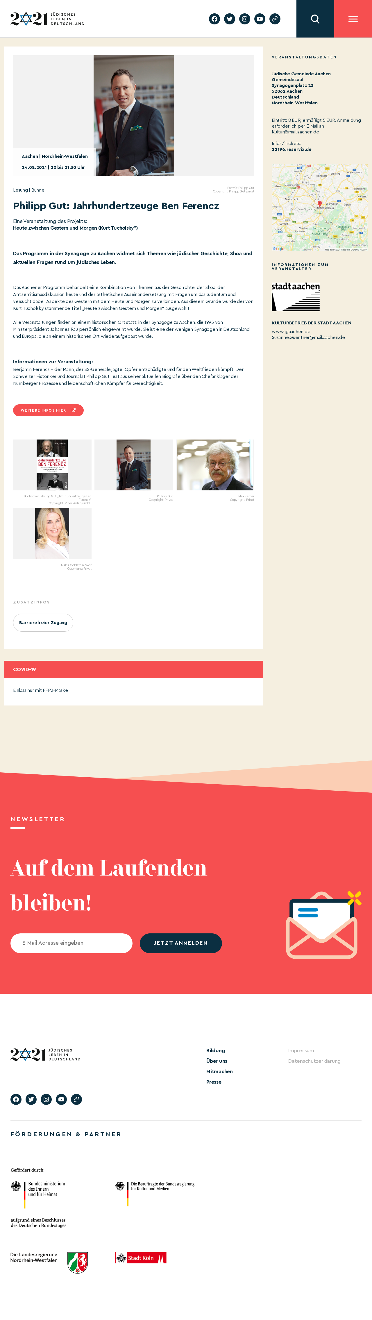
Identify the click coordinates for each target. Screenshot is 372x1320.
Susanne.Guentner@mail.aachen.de (308, 337)
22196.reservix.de (292, 149)
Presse (213, 1082)
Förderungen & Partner (66, 1134)
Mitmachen (219, 1071)
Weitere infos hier (43, 410)
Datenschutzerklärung (314, 1061)
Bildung (215, 1050)
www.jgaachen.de (291, 331)
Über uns (216, 1061)
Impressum (301, 1050)
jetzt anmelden (181, 943)
